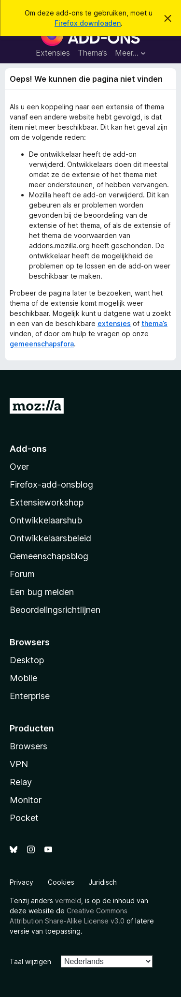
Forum (22, 574)
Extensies (53, 53)
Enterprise (30, 696)
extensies (114, 323)
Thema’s (92, 53)
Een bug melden (42, 592)
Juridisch (103, 882)
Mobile (23, 678)
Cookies (61, 882)
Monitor (26, 800)
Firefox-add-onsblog (51, 484)
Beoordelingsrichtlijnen (55, 610)
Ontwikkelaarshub (46, 520)
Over (19, 466)
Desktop (27, 660)
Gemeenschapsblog (49, 556)
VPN (19, 764)
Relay (21, 782)
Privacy (21, 882)
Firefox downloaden (88, 23)
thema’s (154, 323)
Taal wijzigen (30, 961)
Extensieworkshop (47, 502)
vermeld (68, 900)
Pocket (24, 818)
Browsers (28, 746)
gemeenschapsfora (42, 344)
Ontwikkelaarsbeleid (50, 538)
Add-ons (28, 449)
